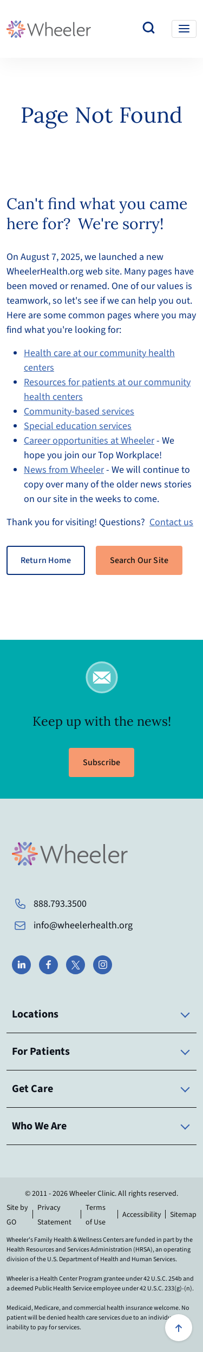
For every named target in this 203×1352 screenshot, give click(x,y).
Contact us (171, 522)
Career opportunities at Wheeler (89, 440)
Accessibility (141, 1214)
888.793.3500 (60, 904)
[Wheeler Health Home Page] (48, 29)
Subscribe (101, 762)
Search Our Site (139, 560)
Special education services (78, 426)
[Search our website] (148, 29)
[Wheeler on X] (75, 964)
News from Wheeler (64, 470)
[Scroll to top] (178, 1327)
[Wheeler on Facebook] (48, 964)
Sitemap (183, 1214)
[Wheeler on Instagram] (102, 964)
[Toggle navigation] (184, 29)
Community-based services (79, 411)
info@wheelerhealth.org (83, 925)
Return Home (46, 560)
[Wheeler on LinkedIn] (21, 964)
